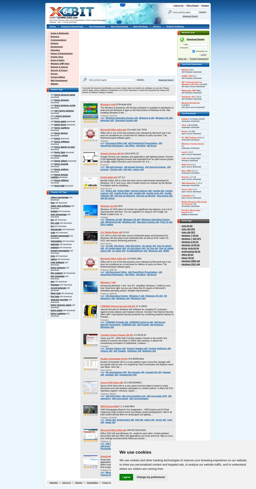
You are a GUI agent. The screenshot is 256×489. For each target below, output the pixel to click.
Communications (58, 40)
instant (54, 211)
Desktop (54, 43)
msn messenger (59, 214)
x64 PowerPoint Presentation (142, 143)
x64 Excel (152, 146)
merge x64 (161, 420)
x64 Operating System (117, 296)
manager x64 (111, 375)
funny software (62, 141)
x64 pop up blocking (124, 196)
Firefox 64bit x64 (108, 177)
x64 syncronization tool (133, 396)
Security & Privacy (59, 70)
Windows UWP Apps (60, 64)
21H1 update (106, 224)
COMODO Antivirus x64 (141, 322)
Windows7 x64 (138, 298)
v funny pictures (62, 116)
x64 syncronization (138, 398)
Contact (205, 5)
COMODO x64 (129, 325)
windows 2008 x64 (191, 261)
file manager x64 (136, 372)
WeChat (185, 70)
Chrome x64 (116, 169)
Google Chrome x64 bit (112, 153)
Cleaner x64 (106, 351)
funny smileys (61, 169)
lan (52, 220)
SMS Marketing (188, 183)
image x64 (110, 422)
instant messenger (60, 236)
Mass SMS (186, 171)
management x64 (128, 375)
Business (55, 37)
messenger (56, 229)
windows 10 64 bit (191, 245)
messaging (56, 241)
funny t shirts (61, 155)
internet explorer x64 (141, 191)
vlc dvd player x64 (136, 248)
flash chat (56, 293)
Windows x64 (107, 120)
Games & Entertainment (62, 53)
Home (53, 26)
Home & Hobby (58, 60)
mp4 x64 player (133, 246)
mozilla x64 (158, 191)
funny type (59, 152)
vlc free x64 (152, 248)
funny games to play (64, 147)
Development (57, 47)
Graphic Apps (57, 57)
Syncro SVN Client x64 (111, 382)
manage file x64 (153, 372)
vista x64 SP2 (188, 232)
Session (185, 177)
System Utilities (58, 77)
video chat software (61, 206)
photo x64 (111, 420)
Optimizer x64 (134, 351)
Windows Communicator (193, 144)
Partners (78, 483)
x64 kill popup (107, 198)
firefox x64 (111, 191)
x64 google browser (134, 167)
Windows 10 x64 (108, 206)
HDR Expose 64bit (109, 406)
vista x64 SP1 (188, 229)
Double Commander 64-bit (113, 359)
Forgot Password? (199, 58)
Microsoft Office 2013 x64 (113, 130)
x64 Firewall (143, 325)
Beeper (185, 131)
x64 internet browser (155, 167)
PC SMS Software (190, 138)
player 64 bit (188, 258)
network (55, 247)
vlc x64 (109, 246)
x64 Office (130, 146)
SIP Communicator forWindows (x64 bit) (192, 83)
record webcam (58, 288)
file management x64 (116, 372)
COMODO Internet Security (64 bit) (117, 306)
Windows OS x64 (163, 118)
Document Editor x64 (116, 143)
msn (53, 256)
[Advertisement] (102, 53)
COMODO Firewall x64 (117, 322)
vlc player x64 (149, 246)
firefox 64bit (124, 191)
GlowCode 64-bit (108, 456)
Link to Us (179, 5)
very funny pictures (64, 111)
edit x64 (139, 420)
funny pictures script (64, 105)
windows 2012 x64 (191, 264)
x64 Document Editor (116, 272)
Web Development (59, 80)
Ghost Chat (187, 189)
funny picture (61, 133)
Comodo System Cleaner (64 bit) (116, 335)
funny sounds (61, 164)
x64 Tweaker (120, 351)
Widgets (54, 84)
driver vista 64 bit (190, 248)
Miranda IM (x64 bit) (191, 103)
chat (53, 232)
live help (55, 296)
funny (57, 138)
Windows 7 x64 (108, 282)
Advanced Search (190, 16)
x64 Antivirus (156, 325)
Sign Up (182, 58)
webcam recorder (59, 299)
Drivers (157, 26)
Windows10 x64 (113, 222)
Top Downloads (97, 26)
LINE (184, 158)
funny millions (61, 180)
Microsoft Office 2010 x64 (113, 258)
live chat (55, 223)
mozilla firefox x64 (123, 193)
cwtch (184, 152)
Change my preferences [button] (151, 477)
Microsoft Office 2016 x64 (113, 430)
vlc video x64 (118, 251)
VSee (184, 125)
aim (52, 281)
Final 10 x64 (166, 222)
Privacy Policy (108, 483)
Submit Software (175, 26)
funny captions (62, 128)
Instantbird (186, 196)
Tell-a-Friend (192, 5)
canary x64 (138, 169)
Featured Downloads (72, 26)
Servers (54, 74)
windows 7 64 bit (190, 235)
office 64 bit (187, 255)
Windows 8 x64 (108, 104)
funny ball (59, 185)
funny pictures (61, 100)
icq (52, 226)
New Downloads (119, 26)
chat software (57, 262)
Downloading (92, 483)
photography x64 (125, 420)
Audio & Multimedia (60, 33)
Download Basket (195, 39)
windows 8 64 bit (190, 242)
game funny (60, 124)
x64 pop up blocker (146, 196)
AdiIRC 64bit (187, 76)
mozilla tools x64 (154, 193)
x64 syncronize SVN (157, 396)
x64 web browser (114, 167)
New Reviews (140, 26)
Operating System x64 (126, 120)
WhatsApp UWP (189, 90)
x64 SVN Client (113, 396)
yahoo (54, 259)
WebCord (186, 165)
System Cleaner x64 (116, 348)
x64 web (127, 169)
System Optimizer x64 (160, 348)
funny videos (61, 161)
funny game (60, 121)
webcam (55, 244)
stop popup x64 (164, 196)
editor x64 (149, 420)
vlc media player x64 (115, 248)
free (53, 203)
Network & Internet (59, 67)
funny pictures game (64, 95)
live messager (58, 276)
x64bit (166, 251)
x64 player (119, 246)
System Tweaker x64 (137, 348)
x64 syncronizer (120, 398)
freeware (55, 285)
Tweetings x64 (188, 97)
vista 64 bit (187, 226)
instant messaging (60, 250)
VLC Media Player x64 (111, 232)
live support (57, 273)
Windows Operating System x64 (122, 118)
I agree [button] (126, 477)
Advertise (54, 483)
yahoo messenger (60, 197)
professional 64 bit (191, 251)
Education (55, 50)
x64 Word (141, 146)
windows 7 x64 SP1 (191, 239)
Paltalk (185, 119)
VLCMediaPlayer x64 (136, 251)
